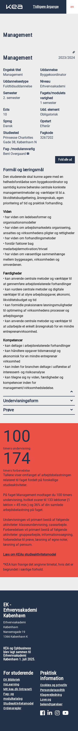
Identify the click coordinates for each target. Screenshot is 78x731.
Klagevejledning (51, 695)
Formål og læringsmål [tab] (38, 170)
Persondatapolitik (52, 690)
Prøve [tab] (38, 409)
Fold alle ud (65, 159)
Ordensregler (12, 708)
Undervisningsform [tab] (38, 400)
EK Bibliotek (11, 680)
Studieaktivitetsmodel (18, 703)
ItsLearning (11, 684)
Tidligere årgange (45, 7)
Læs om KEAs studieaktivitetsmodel (29, 554)
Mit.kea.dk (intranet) (17, 689)
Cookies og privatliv (53, 685)
